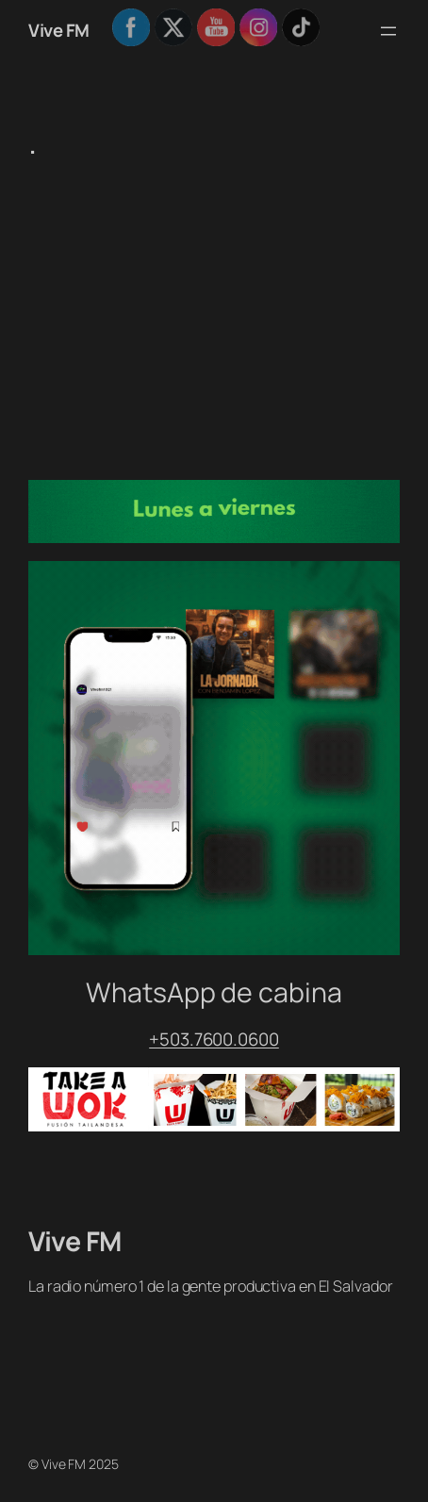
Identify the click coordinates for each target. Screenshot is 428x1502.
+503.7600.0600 (214, 1039)
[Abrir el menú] (388, 31)
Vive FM (59, 30)
